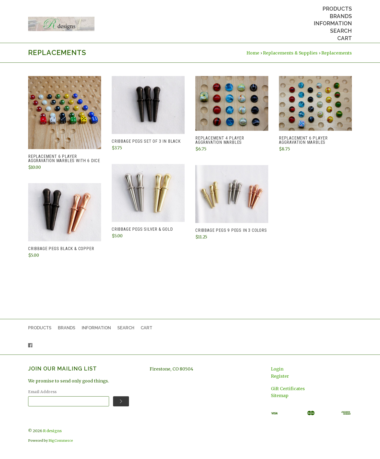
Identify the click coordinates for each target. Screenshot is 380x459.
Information (333, 23)
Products (337, 9)
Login (277, 374)
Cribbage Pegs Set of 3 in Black (146, 146)
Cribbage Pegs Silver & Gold (142, 234)
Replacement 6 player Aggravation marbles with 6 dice (64, 163)
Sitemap (279, 400)
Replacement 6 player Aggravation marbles (303, 145)
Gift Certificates (288, 393)
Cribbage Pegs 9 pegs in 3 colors (231, 235)
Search (341, 31)
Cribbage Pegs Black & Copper (61, 253)
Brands (341, 16)
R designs (52, 435)
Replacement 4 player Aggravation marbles (219, 145)
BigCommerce (61, 445)
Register (280, 381)
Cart (344, 38)
